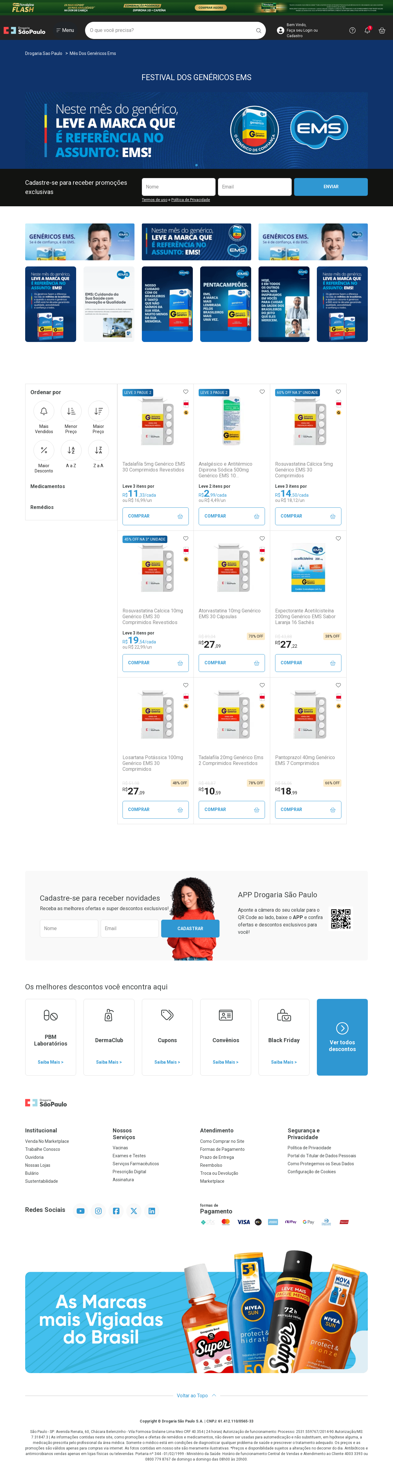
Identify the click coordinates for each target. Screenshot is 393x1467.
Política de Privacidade (190, 200)
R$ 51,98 (131, 783)
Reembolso (211, 1165)
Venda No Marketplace (47, 1141)
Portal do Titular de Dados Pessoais (322, 1155)
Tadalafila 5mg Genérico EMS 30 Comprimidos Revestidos (154, 467)
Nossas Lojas (37, 1165)
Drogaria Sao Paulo (43, 53)
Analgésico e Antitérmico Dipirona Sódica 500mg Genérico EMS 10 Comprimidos (225, 470)
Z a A (98, 454)
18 (286, 791)
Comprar (155, 516)
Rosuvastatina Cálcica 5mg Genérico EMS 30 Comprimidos (304, 470)
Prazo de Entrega (217, 1157)
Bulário (32, 1173)
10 (210, 791)
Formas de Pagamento (222, 1149)
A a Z (71, 454)
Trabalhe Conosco (42, 1149)
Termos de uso (154, 200)
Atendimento (217, 1130)
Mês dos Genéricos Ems (93, 53)
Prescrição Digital (129, 1171)
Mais (43, 417)
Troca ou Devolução (219, 1173)
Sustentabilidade (41, 1181)
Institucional (41, 1130)
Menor (71, 417)
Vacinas (120, 1147)
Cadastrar (190, 928)
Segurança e (328, 1133)
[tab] (196, 165)
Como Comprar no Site (222, 1141)
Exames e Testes (129, 1155)
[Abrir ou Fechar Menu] (65, 30)
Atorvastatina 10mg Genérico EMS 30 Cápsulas (230, 613)
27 (210, 644)
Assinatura (123, 1179)
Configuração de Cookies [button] (312, 1171)
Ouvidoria (34, 1157)
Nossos (153, 1133)
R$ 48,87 (207, 783)
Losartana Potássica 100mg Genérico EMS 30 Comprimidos (153, 763)
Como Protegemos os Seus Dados (321, 1163)
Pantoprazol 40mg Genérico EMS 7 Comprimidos (305, 760)
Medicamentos (47, 486)
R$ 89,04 (207, 636)
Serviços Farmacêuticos (136, 1163)
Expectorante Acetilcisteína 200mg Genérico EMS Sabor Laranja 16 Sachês (305, 616)
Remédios (42, 507)
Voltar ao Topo (196, 1396)
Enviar (331, 186)
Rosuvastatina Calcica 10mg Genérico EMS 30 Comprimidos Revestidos (153, 616)
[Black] (196, 7)
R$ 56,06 (283, 783)
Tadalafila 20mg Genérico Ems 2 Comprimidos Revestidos (231, 760)
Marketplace (212, 1181)
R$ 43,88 (283, 636)
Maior (98, 417)
